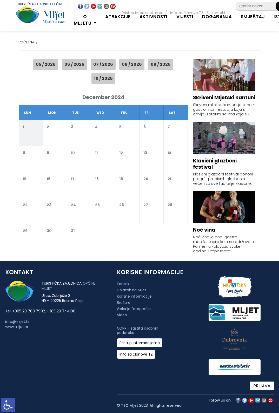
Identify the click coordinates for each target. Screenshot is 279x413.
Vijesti (185, 17)
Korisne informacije (134, 296)
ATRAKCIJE (118, 17)
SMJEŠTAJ (253, 17)
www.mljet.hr (16, 326)
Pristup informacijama (139, 343)
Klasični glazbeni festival (215, 164)
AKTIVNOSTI (154, 17)
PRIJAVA (262, 386)
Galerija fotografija (134, 308)
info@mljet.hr (17, 321)
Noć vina (204, 229)
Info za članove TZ (136, 354)
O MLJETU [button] (83, 20)
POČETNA (26, 42)
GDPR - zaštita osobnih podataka (137, 330)
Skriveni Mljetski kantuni (224, 97)
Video (122, 315)
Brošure (123, 302)
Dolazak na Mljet (131, 290)
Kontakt (124, 283)
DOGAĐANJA (217, 17)
